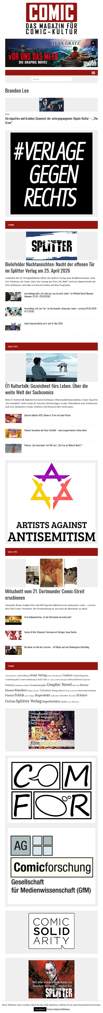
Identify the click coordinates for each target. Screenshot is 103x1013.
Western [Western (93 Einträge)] (75, 702)
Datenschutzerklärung (58, 1009)
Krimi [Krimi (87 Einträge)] (29, 690)
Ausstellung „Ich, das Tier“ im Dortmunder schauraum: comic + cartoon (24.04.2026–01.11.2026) (61, 310)
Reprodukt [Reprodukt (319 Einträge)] (42, 695)
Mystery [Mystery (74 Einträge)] (69, 691)
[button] (51, 53)
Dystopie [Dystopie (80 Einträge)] (63, 679)
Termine (11, 224)
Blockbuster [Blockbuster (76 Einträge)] (57, 676)
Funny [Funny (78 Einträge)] (26, 685)
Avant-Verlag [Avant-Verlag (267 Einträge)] (38, 675)
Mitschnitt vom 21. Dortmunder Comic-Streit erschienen (44, 594)
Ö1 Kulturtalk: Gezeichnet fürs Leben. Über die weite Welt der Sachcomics (46, 389)
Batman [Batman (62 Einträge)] (49, 676)
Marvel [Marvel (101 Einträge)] (62, 690)
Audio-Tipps (12, 346)
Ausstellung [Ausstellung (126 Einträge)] (23, 675)
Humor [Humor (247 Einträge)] (9, 690)
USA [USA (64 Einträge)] (69, 702)
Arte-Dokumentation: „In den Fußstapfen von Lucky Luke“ (48, 617)
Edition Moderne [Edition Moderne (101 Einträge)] (75, 679)
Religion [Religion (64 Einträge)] (31, 696)
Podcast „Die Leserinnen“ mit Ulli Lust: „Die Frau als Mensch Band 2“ (53, 445)
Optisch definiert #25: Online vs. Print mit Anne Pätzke (47, 415)
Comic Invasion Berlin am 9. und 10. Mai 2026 (43, 323)
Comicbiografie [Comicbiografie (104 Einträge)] (12, 679)
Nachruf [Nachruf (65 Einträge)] (75, 691)
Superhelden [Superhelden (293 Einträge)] (51, 701)
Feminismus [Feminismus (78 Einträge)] (19, 685)
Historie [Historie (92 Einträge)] (75, 685)
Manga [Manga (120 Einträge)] (55, 690)
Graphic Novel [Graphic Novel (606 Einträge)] (59, 684)
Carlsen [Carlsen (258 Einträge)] (67, 675)
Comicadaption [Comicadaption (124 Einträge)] (80, 675)
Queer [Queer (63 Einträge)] (27, 696)
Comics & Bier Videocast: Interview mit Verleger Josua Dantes (50, 632)
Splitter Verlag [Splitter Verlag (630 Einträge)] (29, 701)
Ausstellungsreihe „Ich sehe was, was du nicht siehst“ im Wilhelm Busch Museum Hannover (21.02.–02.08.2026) (58, 295)
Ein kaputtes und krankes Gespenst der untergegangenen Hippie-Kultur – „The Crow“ (51, 120)
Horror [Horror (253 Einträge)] (84, 685)
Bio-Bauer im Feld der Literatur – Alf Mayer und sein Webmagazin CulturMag (56, 647)
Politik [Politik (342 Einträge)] (19, 695)
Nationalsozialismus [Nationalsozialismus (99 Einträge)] (87, 690)
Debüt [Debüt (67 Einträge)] (57, 680)
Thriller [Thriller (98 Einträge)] (64, 701)
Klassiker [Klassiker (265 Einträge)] (21, 690)
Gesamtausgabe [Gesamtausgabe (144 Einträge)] (37, 685)
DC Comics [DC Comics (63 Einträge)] (51, 680)
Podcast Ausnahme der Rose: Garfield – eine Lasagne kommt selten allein (55, 430)
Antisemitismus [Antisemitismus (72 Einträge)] (10, 676)
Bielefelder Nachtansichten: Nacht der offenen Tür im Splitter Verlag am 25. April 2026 (50, 267)
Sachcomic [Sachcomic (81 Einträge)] (55, 696)
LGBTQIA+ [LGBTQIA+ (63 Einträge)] (36, 691)
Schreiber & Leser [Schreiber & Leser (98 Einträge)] (68, 695)
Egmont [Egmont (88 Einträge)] (86, 679)
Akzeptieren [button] (40, 1009)
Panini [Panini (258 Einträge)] (9, 695)
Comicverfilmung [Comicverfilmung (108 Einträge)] (28, 679)
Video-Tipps (12, 551)
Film (7, 114)
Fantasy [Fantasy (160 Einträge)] (9, 685)
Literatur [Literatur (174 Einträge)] (45, 690)
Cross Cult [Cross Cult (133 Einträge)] (41, 679)
